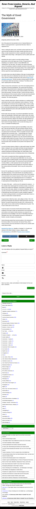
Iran (3, 354)
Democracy (4, 321)
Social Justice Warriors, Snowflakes (9, 398)
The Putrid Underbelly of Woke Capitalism (10, 442)
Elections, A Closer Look (7, 327)
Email (3, 270)
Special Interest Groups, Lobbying (9, 404)
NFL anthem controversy (7, 370)
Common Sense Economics (8, 317)
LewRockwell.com (7, 231)
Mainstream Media (6, 364)
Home (9, 502)
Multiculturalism (5, 368)
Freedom (4, 333)
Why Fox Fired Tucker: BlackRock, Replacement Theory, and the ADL (16, 461)
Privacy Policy (16, 502)
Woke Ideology (5, 422)
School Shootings (5, 392)
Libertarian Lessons (6, 360)
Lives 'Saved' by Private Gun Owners (9, 362)
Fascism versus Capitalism (24, 231)
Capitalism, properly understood (8, 311)
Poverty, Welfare (5, 380)
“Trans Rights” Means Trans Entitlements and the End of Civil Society (16, 440)
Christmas (4, 313)
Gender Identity (5, 337)
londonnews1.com (11, 503)
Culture (3, 319)
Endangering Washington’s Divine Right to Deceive (12, 465)
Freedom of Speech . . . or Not (8, 335)
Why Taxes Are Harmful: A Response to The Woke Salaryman (14, 477)
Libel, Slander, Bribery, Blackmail (9, 358)
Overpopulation (5, 376)
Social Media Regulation (7, 400)
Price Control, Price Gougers (8, 382)
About (12, 502)
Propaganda (4, 384)
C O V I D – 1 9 (5, 309)
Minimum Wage (5, 366)
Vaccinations (4, 416)
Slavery (3, 396)
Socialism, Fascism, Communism (9, 402)
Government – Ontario (6, 343)
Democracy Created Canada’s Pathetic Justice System (13, 475)
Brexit (3, 307)
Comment (4, 252)
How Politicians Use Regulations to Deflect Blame (12, 469)
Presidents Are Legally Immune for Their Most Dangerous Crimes (15, 471)
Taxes (3, 408)
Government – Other (6, 345)
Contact (27, 502)
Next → (32, 240)
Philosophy (4, 378)
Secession (4, 394)
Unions (3, 414)
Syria (3, 406)
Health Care (4, 350)
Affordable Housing (6, 303)
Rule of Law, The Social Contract (9, 388)
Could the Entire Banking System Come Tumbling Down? (14, 457)
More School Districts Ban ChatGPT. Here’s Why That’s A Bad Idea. (16, 463)
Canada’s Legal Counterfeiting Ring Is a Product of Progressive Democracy (17, 459)
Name (3, 265)
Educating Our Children (7, 325)
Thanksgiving (5, 410)
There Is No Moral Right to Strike (9, 438)
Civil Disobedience (6, 315)
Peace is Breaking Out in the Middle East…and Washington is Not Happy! (17, 467)
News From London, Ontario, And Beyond (18, 5)
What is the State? (6, 420)
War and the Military (6, 418)
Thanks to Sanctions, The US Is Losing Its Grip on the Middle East (15, 452)
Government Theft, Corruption (8, 347)
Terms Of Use (22, 502)
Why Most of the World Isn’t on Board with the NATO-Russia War (15, 473)
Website (4, 275)
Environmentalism (6, 329)
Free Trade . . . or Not (6, 331)
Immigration (4, 352)
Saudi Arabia (5, 390)
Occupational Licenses (7, 374)
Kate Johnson (5, 483)
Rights (3, 386)
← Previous (5, 240)
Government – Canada (7, 339)
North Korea (4, 372)
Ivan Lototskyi (5, 494)
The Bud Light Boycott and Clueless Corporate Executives (14, 444)
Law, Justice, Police (6, 356)
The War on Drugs (6, 412)
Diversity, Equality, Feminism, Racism (10, 323)
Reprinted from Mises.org (7, 228)
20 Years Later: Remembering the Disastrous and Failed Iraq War (15, 446)
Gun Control (4, 349)
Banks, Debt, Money (6, 305)
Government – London (6, 341)
